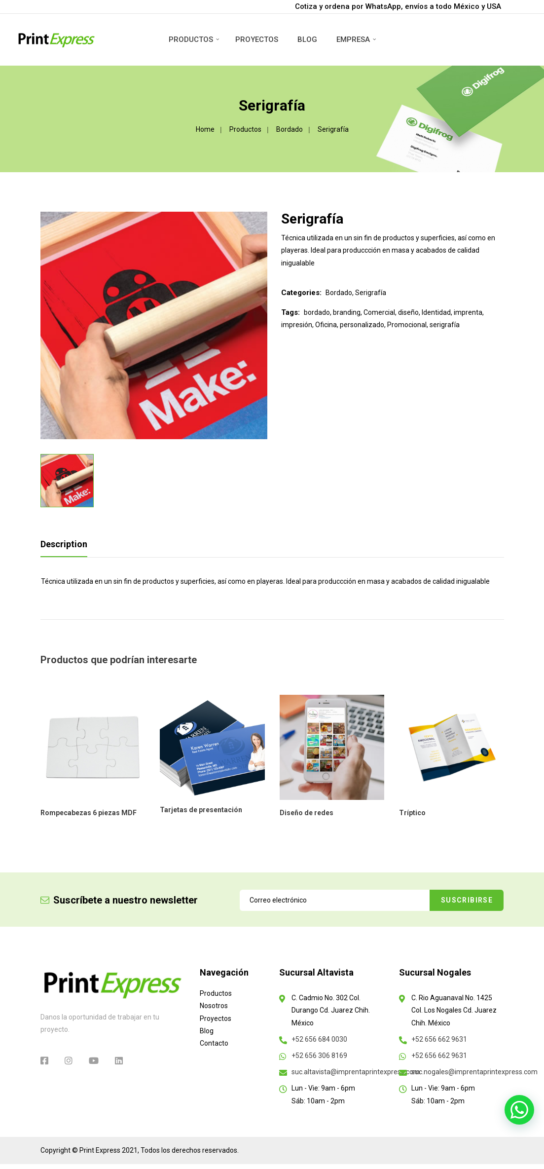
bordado (317, 312)
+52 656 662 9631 (439, 1039)
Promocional (407, 325)
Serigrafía (370, 293)
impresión (296, 325)
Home (205, 129)
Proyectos (256, 39)
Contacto (214, 1043)
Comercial (379, 312)
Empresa (353, 39)
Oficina (326, 325)
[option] (154, 325)
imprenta (468, 312)
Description (63, 544)
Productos (191, 39)
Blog (307, 39)
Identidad (436, 312)
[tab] (67, 546)
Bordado (289, 129)
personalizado (362, 325)
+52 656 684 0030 (319, 1039)
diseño (408, 312)
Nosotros (214, 1006)
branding (347, 312)
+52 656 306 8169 (319, 1055)
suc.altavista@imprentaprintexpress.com (355, 1072)
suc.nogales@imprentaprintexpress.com (474, 1072)
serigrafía (445, 325)
